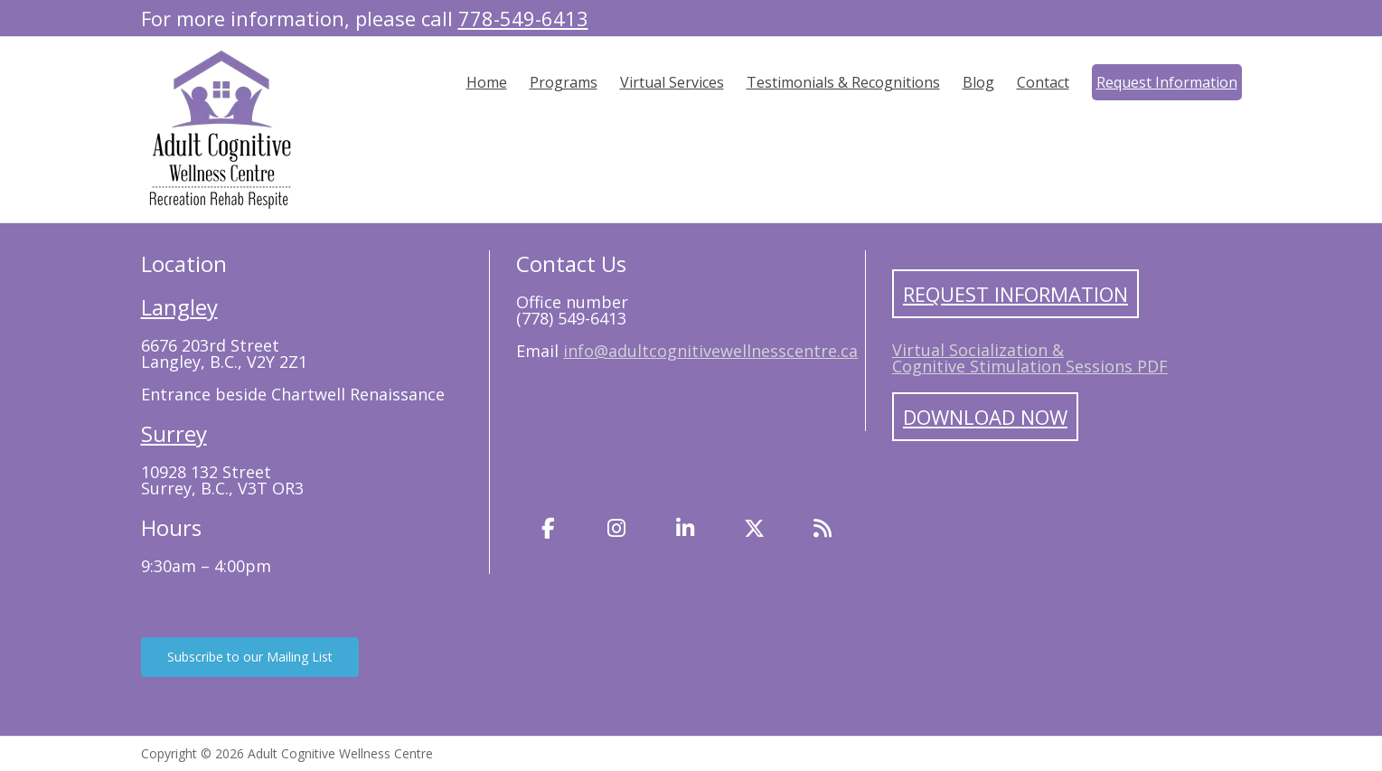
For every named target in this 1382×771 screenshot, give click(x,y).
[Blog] (822, 527)
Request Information (1166, 82)
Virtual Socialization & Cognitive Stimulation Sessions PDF (1030, 358)
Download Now (985, 416)
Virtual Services (672, 82)
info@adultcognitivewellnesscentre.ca (710, 351)
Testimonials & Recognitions (843, 82)
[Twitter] (753, 527)
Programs (563, 82)
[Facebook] (547, 527)
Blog (978, 82)
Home (486, 82)
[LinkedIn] (685, 527)
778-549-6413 (523, 18)
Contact (1043, 82)
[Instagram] (616, 527)
